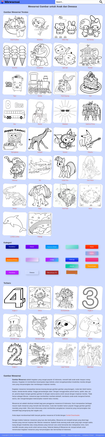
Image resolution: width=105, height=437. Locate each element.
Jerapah (39, 152)
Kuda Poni (65, 180)
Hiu (40, 180)
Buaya (15, 208)
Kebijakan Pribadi (88, 435)
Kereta (40, 96)
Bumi (90, 208)
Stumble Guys (14, 339)
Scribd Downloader (72, 415)
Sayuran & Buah (51, 247)
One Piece (90, 180)
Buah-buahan (15, 39)
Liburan (72, 266)
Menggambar (100, 435)
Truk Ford (65, 208)
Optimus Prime (90, 124)
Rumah (90, 68)
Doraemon (40, 68)
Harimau (14, 180)
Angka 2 (14, 367)
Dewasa (32, 272)
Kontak (63, 435)
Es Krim (14, 68)
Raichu (90, 339)
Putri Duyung (65, 96)
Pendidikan (12, 247)
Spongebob (14, 152)
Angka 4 (14, 310)
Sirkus (40, 310)
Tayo (14, 96)
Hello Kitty (65, 39)
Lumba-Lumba (14, 236)
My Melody (90, 39)
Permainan (12, 272)
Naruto (40, 124)
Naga (40, 208)
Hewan (32, 247)
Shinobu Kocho (40, 339)
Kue (90, 96)
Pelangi (40, 236)
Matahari (65, 124)
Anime (92, 247)
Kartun (92, 253)
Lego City (40, 367)
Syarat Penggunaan (74, 435)
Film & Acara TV (52, 272)
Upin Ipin (65, 68)
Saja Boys (90, 367)
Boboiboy (40, 39)
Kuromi (65, 152)
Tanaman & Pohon (12, 260)
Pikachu (90, 152)
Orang (52, 259)
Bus (14, 124)
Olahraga (72, 259)
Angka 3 (90, 310)
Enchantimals (65, 310)
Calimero (65, 339)
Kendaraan (71, 272)
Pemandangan (92, 266)
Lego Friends (65, 367)
